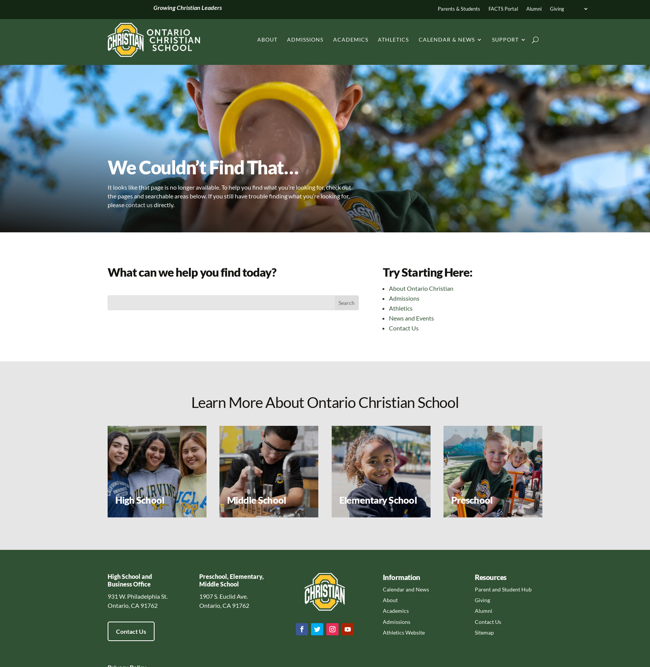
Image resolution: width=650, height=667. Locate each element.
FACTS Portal (503, 9)
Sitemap (484, 632)
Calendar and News (406, 589)
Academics (350, 39)
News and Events (411, 318)
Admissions (305, 39)
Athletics (393, 39)
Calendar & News (447, 39)
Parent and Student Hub (503, 589)
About (267, 39)
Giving (557, 9)
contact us (139, 204)
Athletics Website (404, 632)
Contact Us (404, 328)
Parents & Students (459, 9)
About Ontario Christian (421, 288)
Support (505, 39)
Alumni (534, 9)
